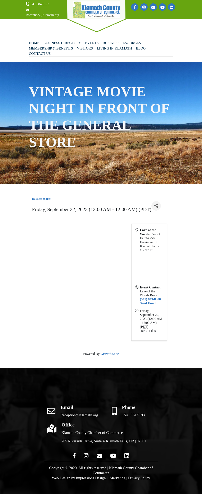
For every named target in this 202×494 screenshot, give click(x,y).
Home (34, 43)
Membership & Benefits (51, 48)
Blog (141, 48)
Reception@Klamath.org (42, 12)
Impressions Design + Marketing (100, 478)
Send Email (148, 303)
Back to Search (41, 198)
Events (92, 43)
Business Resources (122, 43)
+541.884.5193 (133, 415)
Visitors (85, 48)
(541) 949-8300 (150, 299)
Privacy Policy (139, 478)
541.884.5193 (37, 4)
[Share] (156, 206)
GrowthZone (109, 354)
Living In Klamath (114, 48)
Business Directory (62, 43)
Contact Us (40, 54)
